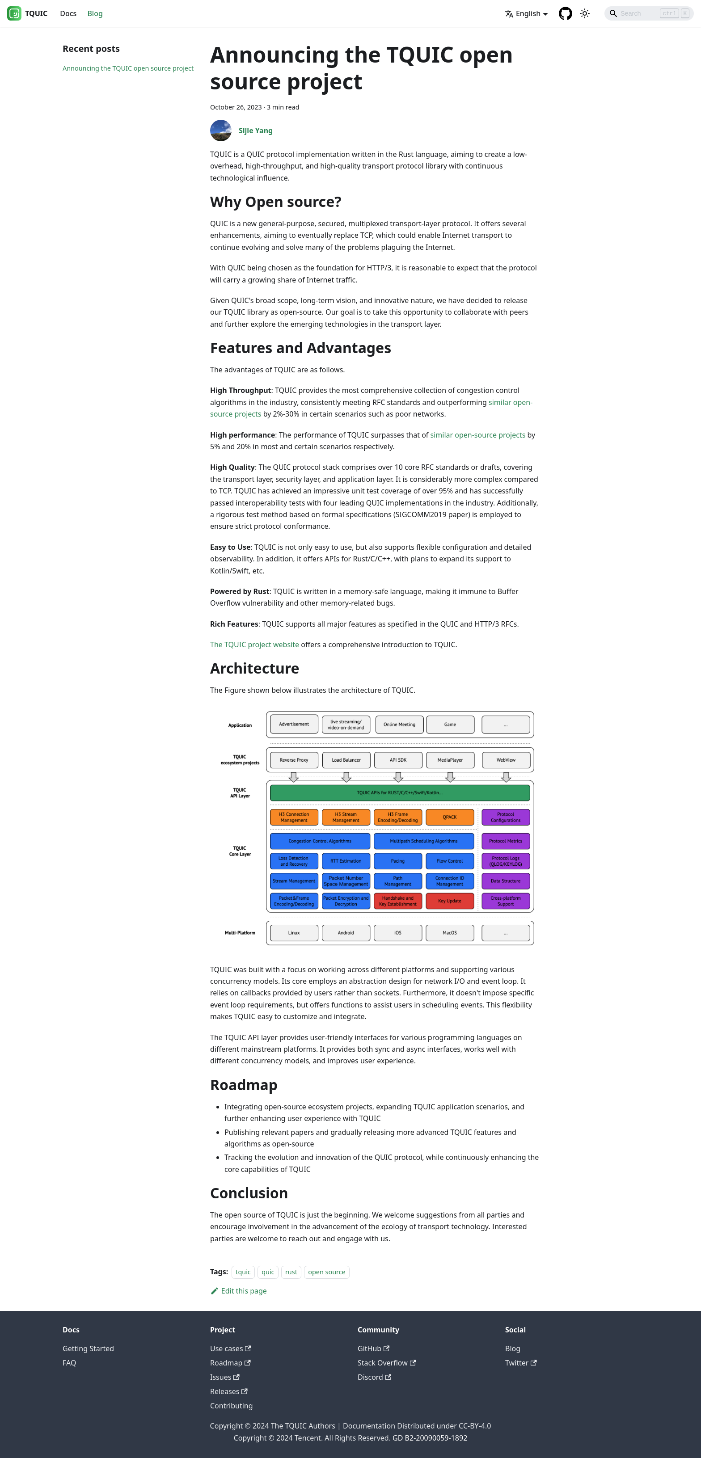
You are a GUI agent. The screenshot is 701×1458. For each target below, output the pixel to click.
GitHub (373, 1348)
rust (291, 1272)
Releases (229, 1391)
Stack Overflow (387, 1363)
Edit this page (238, 1291)
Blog (94, 13)
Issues (225, 1377)
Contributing (231, 1406)
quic (268, 1272)
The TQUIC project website (254, 644)
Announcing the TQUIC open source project (128, 68)
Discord (374, 1377)
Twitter (521, 1363)
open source (326, 1272)
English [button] (523, 13)
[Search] (649, 13)
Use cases (230, 1348)
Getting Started (88, 1348)
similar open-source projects (478, 435)
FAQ (69, 1363)
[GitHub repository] (565, 13)
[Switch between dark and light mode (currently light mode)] (585, 13)
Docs (68, 13)
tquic (243, 1272)
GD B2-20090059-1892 (430, 1438)
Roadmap (230, 1363)
